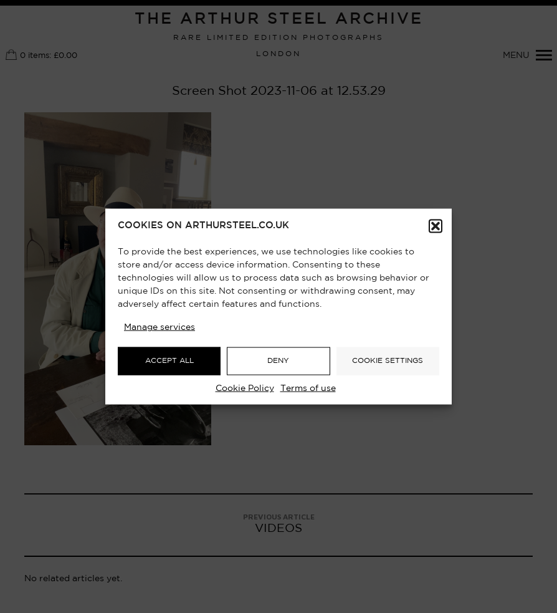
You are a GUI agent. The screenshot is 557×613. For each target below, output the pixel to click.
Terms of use (308, 388)
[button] (435, 226)
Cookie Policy (245, 388)
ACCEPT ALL (169, 360)
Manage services (159, 327)
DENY (278, 360)
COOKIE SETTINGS (387, 360)
